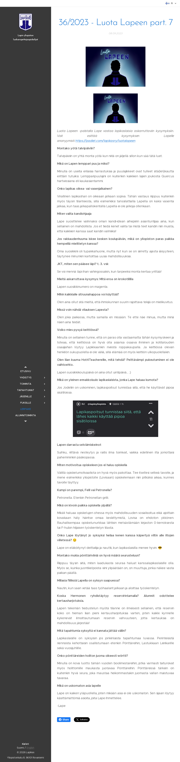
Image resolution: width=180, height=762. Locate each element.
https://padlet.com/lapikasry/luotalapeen (105, 141)
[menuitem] (25, 371)
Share (64, 719)
